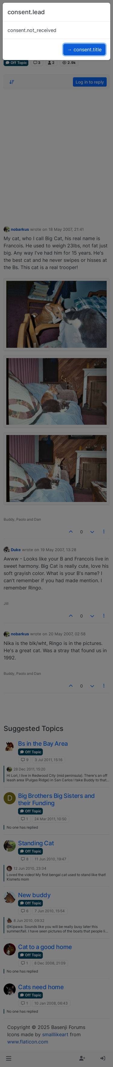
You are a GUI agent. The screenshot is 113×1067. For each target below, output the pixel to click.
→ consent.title (84, 49)
